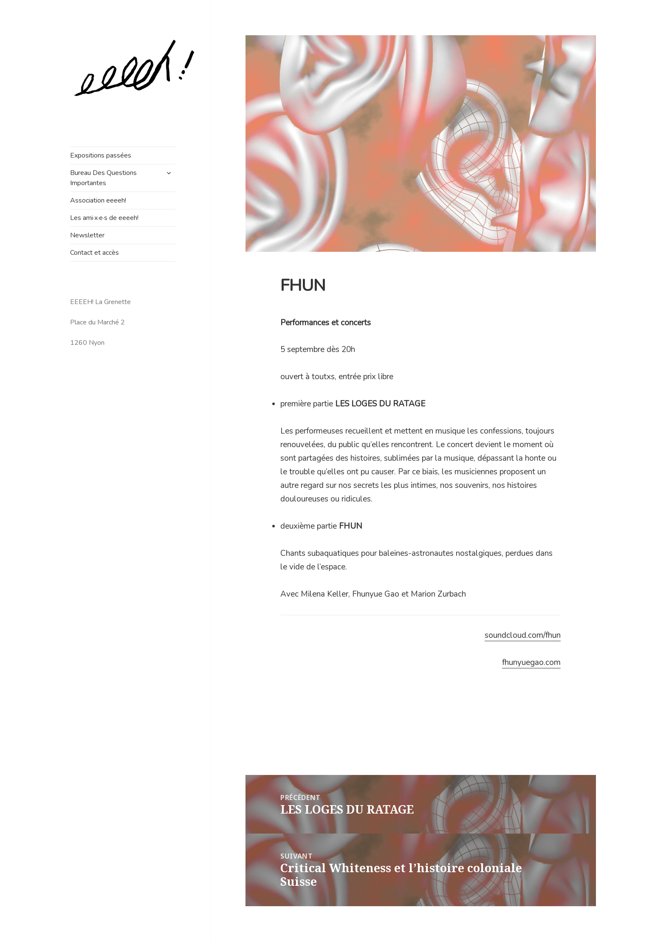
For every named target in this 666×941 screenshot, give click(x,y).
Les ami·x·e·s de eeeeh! (104, 218)
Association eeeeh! (98, 200)
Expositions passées (100, 155)
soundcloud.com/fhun (523, 635)
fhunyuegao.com (531, 662)
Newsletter (87, 235)
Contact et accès (94, 252)
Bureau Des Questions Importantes (103, 178)
